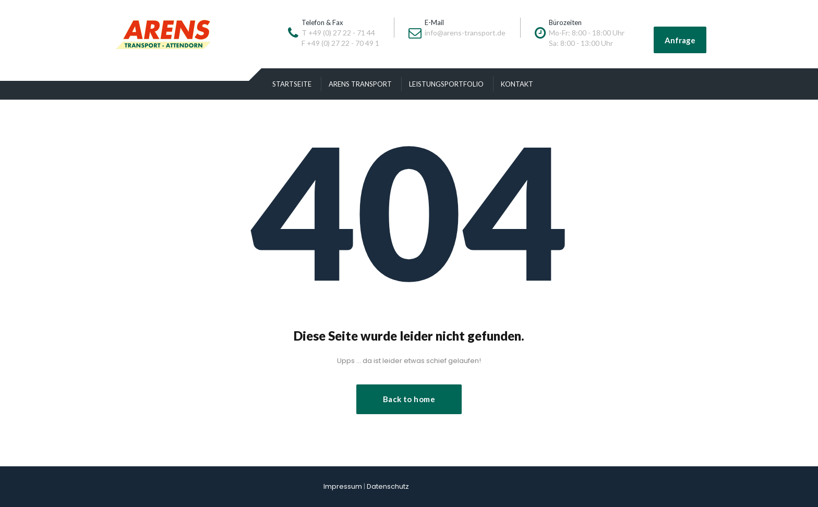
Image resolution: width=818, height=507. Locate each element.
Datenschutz (388, 486)
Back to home (409, 399)
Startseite (291, 84)
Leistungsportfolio (446, 84)
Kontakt (517, 84)
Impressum (342, 486)
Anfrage (680, 39)
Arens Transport (360, 84)
